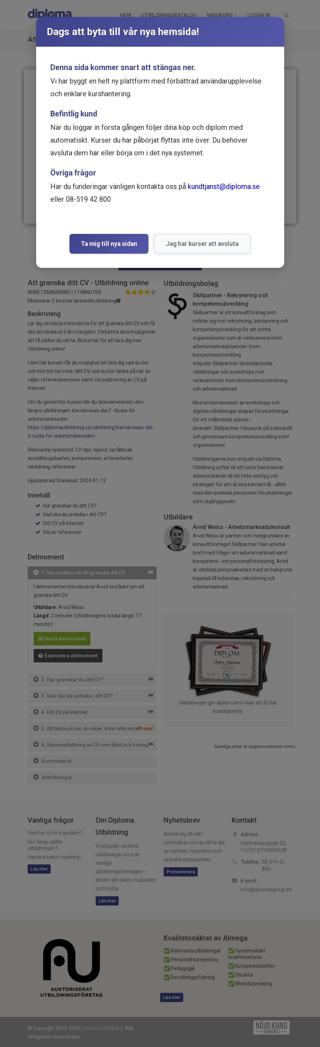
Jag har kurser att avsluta (202, 243)
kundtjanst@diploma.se (224, 186)
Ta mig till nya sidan (109, 243)
